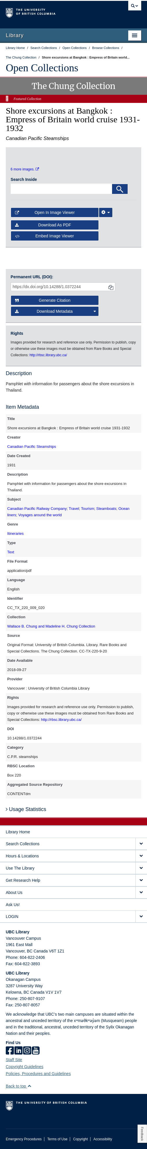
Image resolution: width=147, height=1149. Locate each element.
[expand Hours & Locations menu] (141, 856)
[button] (29, 1086)
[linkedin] (18, 1051)
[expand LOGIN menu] (141, 917)
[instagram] (27, 1051)
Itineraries (15, 533)
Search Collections (23, 843)
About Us (14, 892)
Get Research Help (23, 880)
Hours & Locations (22, 856)
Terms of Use (57, 1139)
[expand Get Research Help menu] (141, 880)
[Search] (120, 189)
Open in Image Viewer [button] (45, 212)
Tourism (87, 508)
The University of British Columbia (53, 12)
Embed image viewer (44, 236)
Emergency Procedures (24, 1139)
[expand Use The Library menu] (141, 868)
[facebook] (10, 1051)
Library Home (18, 832)
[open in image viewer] (26, 155)
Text (10, 552)
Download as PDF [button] (43, 225)
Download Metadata (55, 311)
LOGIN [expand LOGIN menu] (12, 916)
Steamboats (106, 508)
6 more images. (25, 169)
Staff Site (14, 1059)
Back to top (18, 1086)
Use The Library (20, 868)
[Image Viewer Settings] (106, 212)
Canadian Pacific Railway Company (37, 508)
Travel (74, 508)
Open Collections (42, 68)
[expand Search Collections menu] (141, 844)
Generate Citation (42, 300)
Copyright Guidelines (24, 1066)
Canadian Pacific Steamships (31, 446)
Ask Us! (13, 904)
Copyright (80, 1139)
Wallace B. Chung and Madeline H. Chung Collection (51, 626)
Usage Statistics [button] (26, 809)
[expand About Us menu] (141, 893)
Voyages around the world (40, 515)
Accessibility (102, 1139)
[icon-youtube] (36, 1051)
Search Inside (24, 179)
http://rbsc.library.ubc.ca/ (61, 719)
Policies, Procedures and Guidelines (38, 1073)
